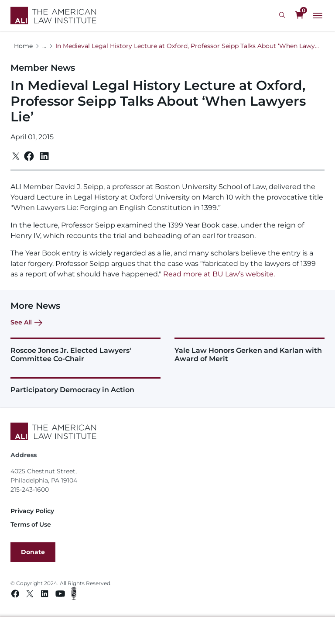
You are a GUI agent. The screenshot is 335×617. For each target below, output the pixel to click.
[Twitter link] (30, 595)
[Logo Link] (53, 15)
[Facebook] (29, 156)
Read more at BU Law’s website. (219, 274)
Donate (33, 552)
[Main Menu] (318, 16)
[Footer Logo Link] (167, 431)
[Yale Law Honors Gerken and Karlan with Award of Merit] (249, 350)
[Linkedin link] (44, 595)
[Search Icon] (283, 15)
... (44, 46)
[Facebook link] (15, 595)
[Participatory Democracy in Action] (85, 385)
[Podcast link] (73, 595)
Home (23, 46)
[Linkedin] (44, 156)
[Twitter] (15, 156)
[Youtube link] (60, 595)
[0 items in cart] (299, 15)
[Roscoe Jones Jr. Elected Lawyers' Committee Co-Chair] (85, 350)
